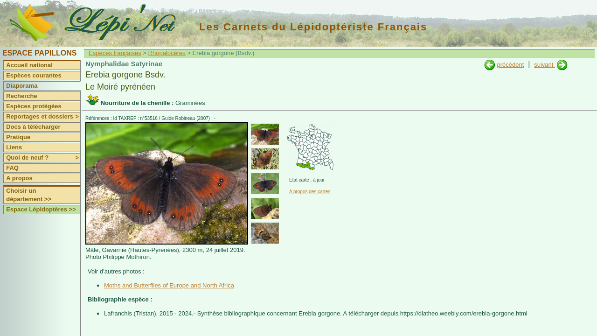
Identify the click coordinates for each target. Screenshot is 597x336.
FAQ (12, 167)
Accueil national (29, 65)
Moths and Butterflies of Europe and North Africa (169, 285)
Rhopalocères (167, 52)
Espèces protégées (34, 106)
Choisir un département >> (28, 195)
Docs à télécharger (33, 126)
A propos (19, 178)
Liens (14, 147)
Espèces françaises (115, 52)
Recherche (21, 95)
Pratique (18, 136)
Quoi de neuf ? (43, 158)
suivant (544, 64)
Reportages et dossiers (43, 116)
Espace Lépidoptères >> (41, 209)
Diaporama (21, 85)
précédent (510, 64)
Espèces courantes (34, 75)
